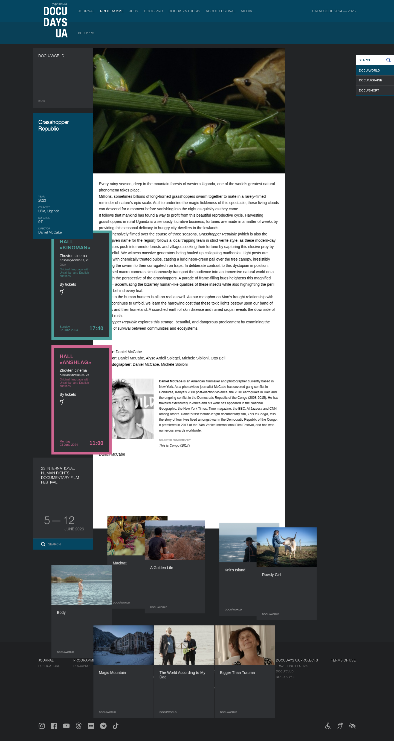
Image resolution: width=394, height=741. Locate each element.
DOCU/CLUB (285, 671)
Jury (133, 11)
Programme (112, 11)
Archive (199, 704)
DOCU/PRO (153, 11)
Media (246, 11)
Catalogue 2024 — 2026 (334, 11)
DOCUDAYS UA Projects (297, 660)
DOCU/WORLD (369, 70)
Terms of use (343, 660)
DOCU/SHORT (369, 90)
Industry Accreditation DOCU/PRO (137, 666)
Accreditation (249, 671)
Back (41, 101)
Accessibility (204, 687)
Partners (201, 682)
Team (197, 676)
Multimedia (246, 676)
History (199, 698)
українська (59, 3)
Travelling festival (292, 666)
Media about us (250, 666)
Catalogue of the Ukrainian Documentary (144, 676)
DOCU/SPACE (286, 676)
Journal (86, 11)
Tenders (200, 693)
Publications (49, 666)
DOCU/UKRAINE (370, 80)
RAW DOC (115, 671)
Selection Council (208, 671)
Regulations (203, 666)
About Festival (221, 11)
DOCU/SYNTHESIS (184, 11)
